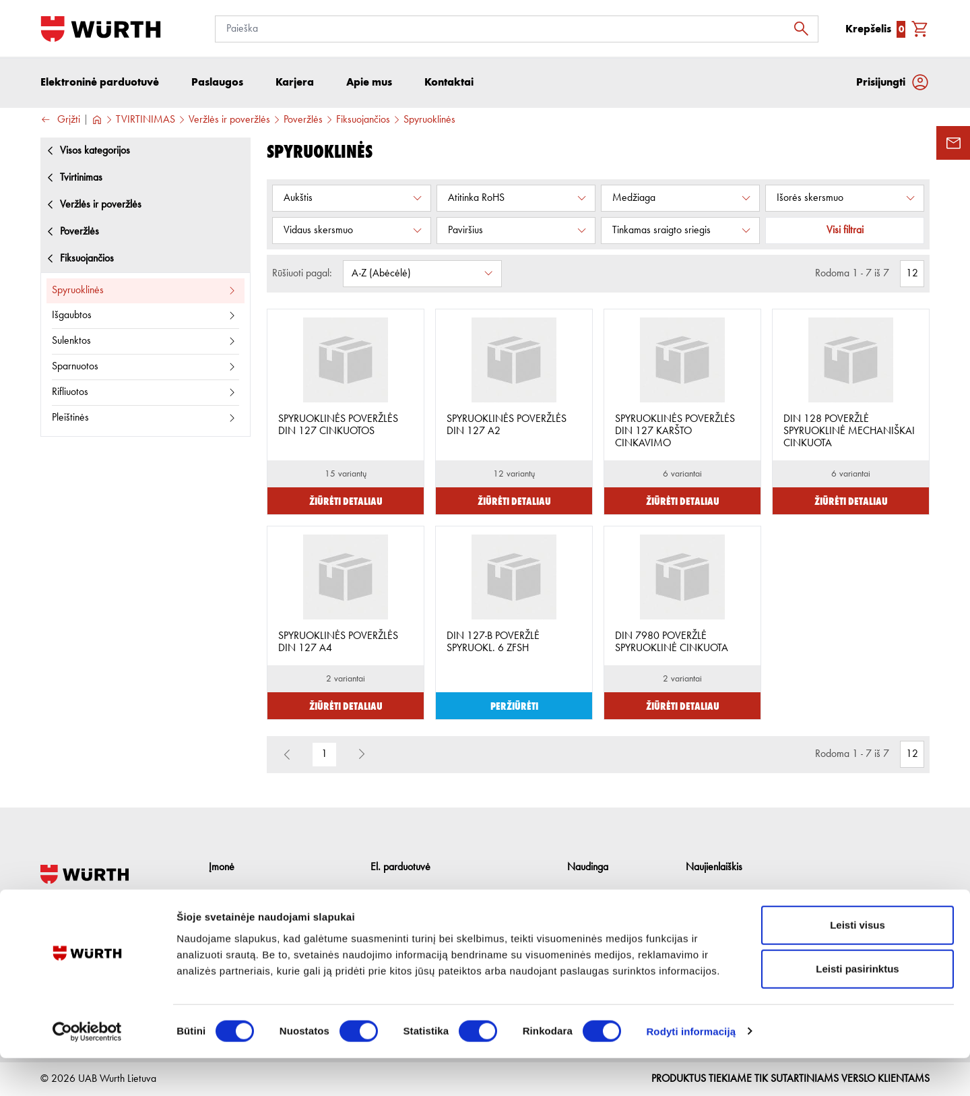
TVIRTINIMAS (145, 122)
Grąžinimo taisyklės (410, 916)
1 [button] (324, 757)
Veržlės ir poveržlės (229, 122)
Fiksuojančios (363, 122)
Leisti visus (857, 963)
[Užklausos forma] (953, 143)
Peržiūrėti (514, 707)
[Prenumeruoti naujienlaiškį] (916, 903)
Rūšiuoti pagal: (302, 275)
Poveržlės (303, 122)
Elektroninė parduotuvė (99, 84)
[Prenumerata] (794, 903)
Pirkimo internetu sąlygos (421, 895)
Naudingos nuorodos (610, 916)
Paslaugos (229, 916)
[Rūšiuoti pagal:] (422, 275)
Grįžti (60, 122)
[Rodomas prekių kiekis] (912, 275)
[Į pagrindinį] (100, 29)
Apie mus (228, 895)
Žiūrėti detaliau (346, 502)
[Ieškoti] (804, 29)
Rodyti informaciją (691, 1069)
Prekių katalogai (600, 895)
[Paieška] (516, 29)
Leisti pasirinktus (857, 1007)
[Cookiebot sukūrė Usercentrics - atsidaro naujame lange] (87, 1070)
